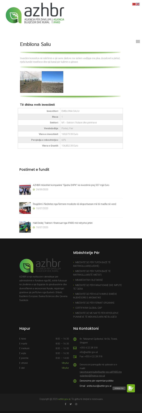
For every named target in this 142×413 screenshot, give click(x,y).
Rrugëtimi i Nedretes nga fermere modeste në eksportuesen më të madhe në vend (74, 204)
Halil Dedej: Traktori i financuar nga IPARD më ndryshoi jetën (63, 223)
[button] (131, 388)
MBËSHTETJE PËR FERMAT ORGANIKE (95, 302)
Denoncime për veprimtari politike (97, 380)
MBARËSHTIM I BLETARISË (89, 280)
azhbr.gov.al (64, 399)
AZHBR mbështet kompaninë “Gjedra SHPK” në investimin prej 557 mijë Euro (71, 185)
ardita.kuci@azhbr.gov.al (99, 386)
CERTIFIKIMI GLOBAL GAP (88, 307)
